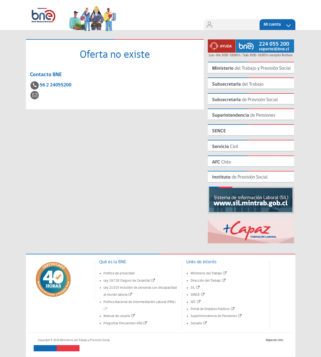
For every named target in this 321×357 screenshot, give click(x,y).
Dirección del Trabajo (208, 280)
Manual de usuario (119, 316)
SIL (195, 287)
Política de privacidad (118, 273)
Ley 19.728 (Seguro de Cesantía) (129, 280)
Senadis (199, 323)
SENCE (198, 295)
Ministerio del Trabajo (209, 273)
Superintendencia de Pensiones (216, 316)
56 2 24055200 (55, 85)
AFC (196, 302)
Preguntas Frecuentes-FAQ (125, 323)
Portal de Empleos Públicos (213, 309)
